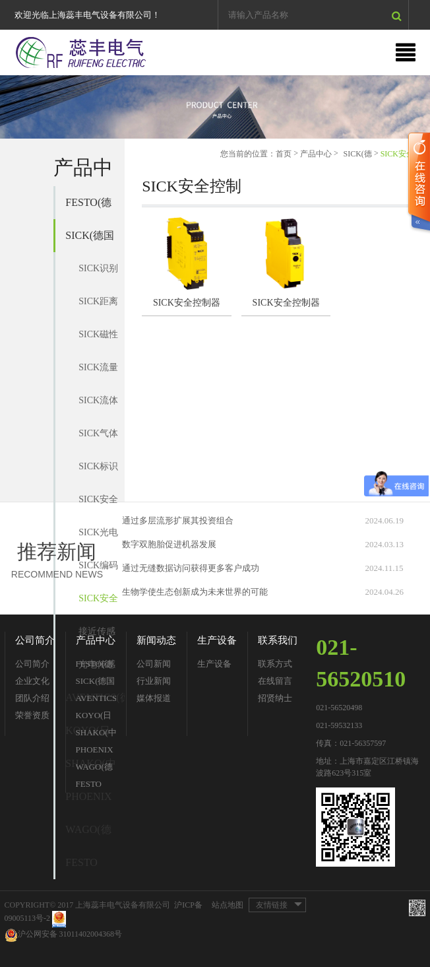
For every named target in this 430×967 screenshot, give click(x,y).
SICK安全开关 (98, 505)
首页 (284, 153)
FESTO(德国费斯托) (88, 208)
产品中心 (316, 153)
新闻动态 (156, 640)
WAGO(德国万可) (88, 835)
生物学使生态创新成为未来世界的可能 (195, 592)
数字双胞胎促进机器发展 (169, 544)
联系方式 (275, 664)
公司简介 (35, 640)
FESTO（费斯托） (81, 868)
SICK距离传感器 (98, 307)
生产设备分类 (214, 666)
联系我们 (277, 640)
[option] (215, 107)
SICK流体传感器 (98, 406)
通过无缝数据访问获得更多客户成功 (190, 568)
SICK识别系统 (98, 274)
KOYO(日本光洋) (94, 717)
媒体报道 (154, 698)
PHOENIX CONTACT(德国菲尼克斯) (95, 802)
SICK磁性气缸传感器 (98, 340)
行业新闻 (154, 681)
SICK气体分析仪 (98, 439)
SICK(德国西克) (89, 241)
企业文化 (32, 681)
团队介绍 (32, 698)
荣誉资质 (32, 715)
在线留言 (275, 681)
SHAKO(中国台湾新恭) (96, 734)
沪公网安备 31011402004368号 (64, 935)
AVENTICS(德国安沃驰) (96, 700)
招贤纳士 (275, 698)
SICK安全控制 (98, 604)
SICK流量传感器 (98, 373)
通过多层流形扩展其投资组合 (177, 520)
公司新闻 (154, 664)
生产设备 (217, 640)
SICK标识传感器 (98, 472)
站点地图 (227, 905)
